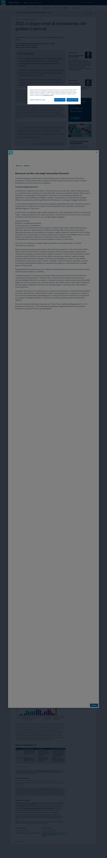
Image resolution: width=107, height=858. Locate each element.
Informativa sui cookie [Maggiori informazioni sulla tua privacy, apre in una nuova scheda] (48, 95)
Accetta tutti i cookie (72, 99)
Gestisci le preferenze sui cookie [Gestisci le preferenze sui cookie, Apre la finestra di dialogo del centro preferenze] (37, 99)
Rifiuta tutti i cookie (60, 99)
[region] (54, 95)
